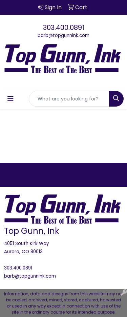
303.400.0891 (63, 27)
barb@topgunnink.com (63, 35)
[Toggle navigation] (10, 99)
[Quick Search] (69, 99)
